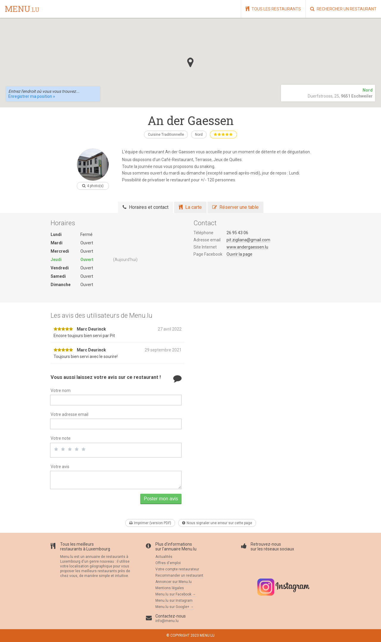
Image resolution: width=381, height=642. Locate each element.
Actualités (163, 557)
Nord (199, 134)
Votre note (61, 438)
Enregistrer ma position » (31, 96)
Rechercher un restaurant (343, 8)
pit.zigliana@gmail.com (248, 239)
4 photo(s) (93, 186)
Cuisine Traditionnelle (166, 134)
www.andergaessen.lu (247, 247)
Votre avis (60, 466)
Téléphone (203, 232)
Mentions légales (169, 588)
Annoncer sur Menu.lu (173, 582)
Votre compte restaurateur (177, 569)
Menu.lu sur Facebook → (175, 594)
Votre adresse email (69, 414)
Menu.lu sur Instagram (174, 600)
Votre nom (61, 390)
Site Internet (205, 247)
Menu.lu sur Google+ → (174, 607)
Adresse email (207, 239)
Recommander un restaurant (179, 575)
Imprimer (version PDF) (150, 523)
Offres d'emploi (168, 563)
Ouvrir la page (239, 254)
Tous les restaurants (273, 8)
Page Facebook (207, 254)
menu (22, 9)
